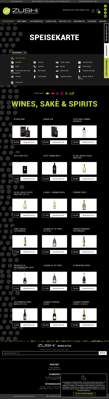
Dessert (16, 76)
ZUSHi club (51, 21)
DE (96, 1)
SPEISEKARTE (8, 21)
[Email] (50, 353)
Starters (16, 62)
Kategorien (17, 53)
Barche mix (62, 71)
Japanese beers (64, 76)
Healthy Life (65, 21)
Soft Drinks (39, 76)
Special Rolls (85, 62)
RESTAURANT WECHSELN (86, 1)
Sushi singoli (63, 62)
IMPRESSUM (53, 396)
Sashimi (38, 66)
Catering (92, 21)
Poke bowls (84, 66)
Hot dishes (39, 71)
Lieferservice (36, 21)
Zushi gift (17, 82)
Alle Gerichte (18, 58)
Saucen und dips (86, 71)
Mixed (60, 66)
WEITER (102, 353)
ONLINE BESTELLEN (107, 33)
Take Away (22, 21)
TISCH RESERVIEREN (107, 68)
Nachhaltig (79, 21)
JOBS (47, 396)
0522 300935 (38, 1)
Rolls (15, 66)
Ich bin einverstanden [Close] (84, 394)
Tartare (38, 62)
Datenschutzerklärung (83, 390)
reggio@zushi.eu (54, 369)
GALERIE (103, 21)
